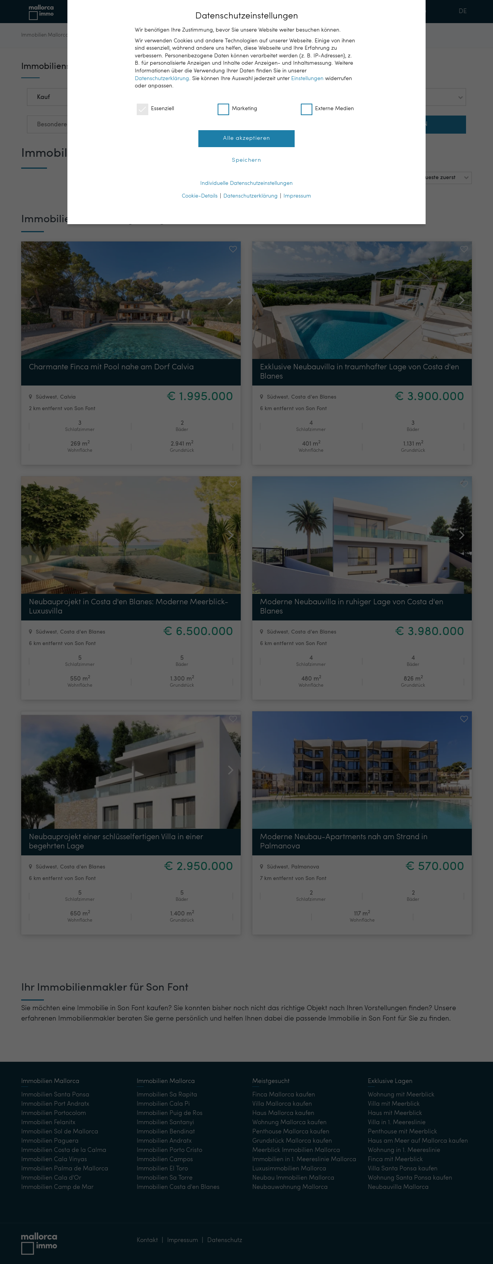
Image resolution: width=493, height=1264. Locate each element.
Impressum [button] (297, 196)
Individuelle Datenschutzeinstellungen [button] (246, 183)
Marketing (237, 109)
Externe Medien (327, 109)
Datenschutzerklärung (162, 78)
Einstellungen (307, 78)
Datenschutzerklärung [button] (250, 196)
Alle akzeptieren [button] (246, 138)
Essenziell (155, 109)
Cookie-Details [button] (200, 196)
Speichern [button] (246, 160)
